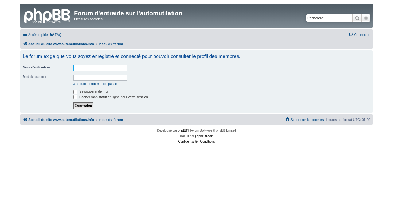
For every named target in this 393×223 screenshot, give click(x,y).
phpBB (182, 130)
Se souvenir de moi (90, 91)
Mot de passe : (34, 77)
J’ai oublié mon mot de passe (95, 84)
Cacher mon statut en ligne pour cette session (110, 97)
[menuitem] (55, 34)
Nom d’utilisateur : (38, 67)
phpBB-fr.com (204, 136)
